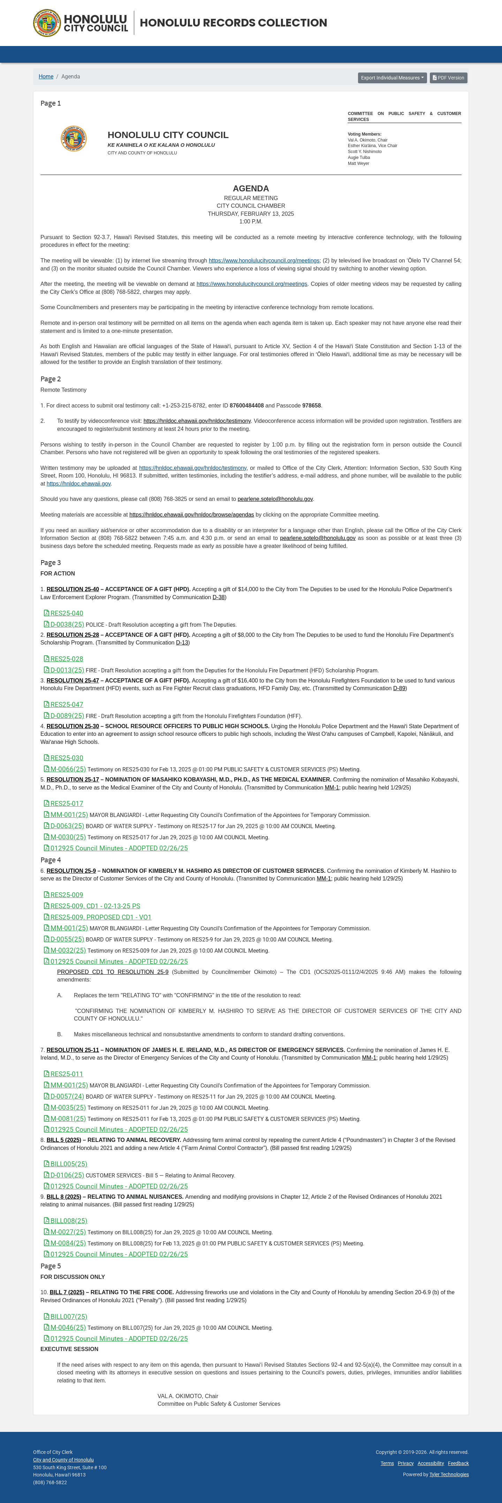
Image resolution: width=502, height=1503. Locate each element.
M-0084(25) (65, 1243)
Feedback (458, 1463)
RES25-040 (63, 613)
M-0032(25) (65, 950)
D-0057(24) (64, 1096)
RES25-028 (63, 659)
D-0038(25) (64, 624)
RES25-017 (63, 804)
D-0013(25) (64, 670)
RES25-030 (63, 758)
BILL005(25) (66, 1164)
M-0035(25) (65, 1108)
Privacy (406, 1463)
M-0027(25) (65, 1232)
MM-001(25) (66, 815)
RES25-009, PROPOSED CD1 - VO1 (98, 917)
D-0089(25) (64, 716)
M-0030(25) (65, 837)
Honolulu (96, 24)
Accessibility (431, 1463)
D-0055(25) (64, 939)
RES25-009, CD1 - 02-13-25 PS (92, 906)
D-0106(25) (64, 1175)
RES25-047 (63, 705)
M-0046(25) (65, 1327)
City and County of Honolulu (63, 1460)
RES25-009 (63, 895)
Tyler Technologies (449, 1475)
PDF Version (448, 78)
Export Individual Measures (390, 78)
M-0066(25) (65, 769)
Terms (387, 1463)
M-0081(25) (65, 1119)
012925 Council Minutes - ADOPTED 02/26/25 (116, 848)
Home (46, 76)
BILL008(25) (66, 1221)
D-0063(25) (64, 826)
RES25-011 (63, 1074)
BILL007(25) (66, 1317)
